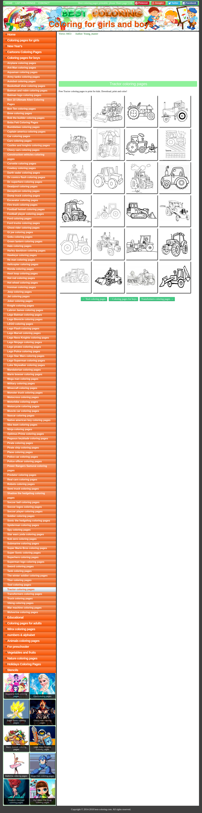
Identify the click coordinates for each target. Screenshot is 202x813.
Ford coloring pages (19, 218)
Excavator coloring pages (22, 200)
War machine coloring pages (24, 607)
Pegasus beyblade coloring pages (27, 438)
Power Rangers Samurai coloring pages (27, 468)
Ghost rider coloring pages (23, 227)
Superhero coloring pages (23, 557)
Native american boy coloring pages (28, 420)
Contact (44, 3)
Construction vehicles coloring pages (25, 156)
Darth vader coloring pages (23, 172)
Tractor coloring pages (20, 589)
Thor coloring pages (19, 580)
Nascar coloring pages (20, 415)
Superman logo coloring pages (25, 562)
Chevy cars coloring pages (23, 150)
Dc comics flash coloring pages (26, 177)
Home (8, 3)
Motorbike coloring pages (22, 401)
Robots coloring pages (21, 484)
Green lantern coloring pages (24, 241)
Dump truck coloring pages (23, 195)
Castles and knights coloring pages (28, 145)
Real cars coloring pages (22, 479)
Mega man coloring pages (22, 379)
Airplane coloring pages (21, 63)
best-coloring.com (103, 809)
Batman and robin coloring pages (27, 90)
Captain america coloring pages (26, 131)
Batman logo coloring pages (24, 95)
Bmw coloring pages (19, 113)
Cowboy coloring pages (21, 168)
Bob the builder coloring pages (26, 118)
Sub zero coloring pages (22, 539)
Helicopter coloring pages (22, 264)
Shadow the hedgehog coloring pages (26, 495)
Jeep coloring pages (19, 292)
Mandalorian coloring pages (24, 369)
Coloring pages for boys (23, 58)
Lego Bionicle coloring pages (24, 319)
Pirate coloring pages (20, 443)
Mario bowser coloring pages (24, 374)
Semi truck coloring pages (23, 488)
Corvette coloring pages (21, 163)
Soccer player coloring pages (24, 511)
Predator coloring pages (21, 475)
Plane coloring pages (20, 452)
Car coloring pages (18, 136)
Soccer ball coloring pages (23, 502)
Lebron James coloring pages (25, 310)
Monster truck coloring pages (25, 392)
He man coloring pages (21, 259)
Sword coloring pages (20, 566)
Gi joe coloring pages (20, 232)
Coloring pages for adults (24, 623)
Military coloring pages (21, 383)
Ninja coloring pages (19, 429)
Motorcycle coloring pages (23, 406)
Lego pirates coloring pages (24, 347)
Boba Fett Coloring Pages (22, 122)
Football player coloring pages (25, 214)
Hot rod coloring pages (21, 278)
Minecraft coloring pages (22, 388)
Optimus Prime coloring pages (25, 434)
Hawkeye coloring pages (22, 255)
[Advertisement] (128, 58)
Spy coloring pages (19, 529)
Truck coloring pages (20, 598)
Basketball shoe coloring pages (26, 86)
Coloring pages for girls (23, 40)
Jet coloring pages (18, 296)
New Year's (14, 46)
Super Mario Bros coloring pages (27, 548)
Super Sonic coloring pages (24, 552)
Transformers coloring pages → (157, 299)
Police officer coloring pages (24, 461)
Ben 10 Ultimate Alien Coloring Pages (25, 102)
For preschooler (18, 646)
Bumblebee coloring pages (23, 127)
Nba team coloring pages (22, 424)
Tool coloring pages (19, 584)
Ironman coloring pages (21, 287)
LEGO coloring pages (20, 324)
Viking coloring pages (20, 603)
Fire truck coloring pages (22, 204)
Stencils (12, 670)
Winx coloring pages (21, 629)
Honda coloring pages (20, 269)
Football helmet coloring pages (26, 209)
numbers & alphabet (21, 635)
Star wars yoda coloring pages (25, 534)
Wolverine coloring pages (22, 612)
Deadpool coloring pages (22, 186)
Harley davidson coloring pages (26, 250)
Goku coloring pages (19, 237)
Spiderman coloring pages (23, 525)
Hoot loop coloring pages (22, 273)
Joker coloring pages (20, 301)
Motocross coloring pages (23, 397)
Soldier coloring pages (20, 516)
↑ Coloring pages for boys (123, 299)
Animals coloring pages (23, 641)
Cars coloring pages (19, 141)
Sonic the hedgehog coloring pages (28, 520)
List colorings (25, 3)
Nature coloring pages (22, 658)
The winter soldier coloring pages (27, 575)
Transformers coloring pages (24, 594)
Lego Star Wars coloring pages (25, 356)
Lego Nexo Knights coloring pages (28, 337)
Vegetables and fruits (21, 652)
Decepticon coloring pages (23, 191)
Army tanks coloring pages (23, 77)
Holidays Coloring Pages (24, 664)
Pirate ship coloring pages (23, 447)
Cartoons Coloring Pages (24, 52)
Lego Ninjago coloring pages (24, 342)
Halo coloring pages (19, 246)
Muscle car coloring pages (23, 411)
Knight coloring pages (20, 305)
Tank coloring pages (19, 571)
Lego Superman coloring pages (26, 360)
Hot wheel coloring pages (22, 282)
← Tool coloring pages (94, 299)
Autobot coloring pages (21, 81)
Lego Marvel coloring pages (24, 333)
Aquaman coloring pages (22, 72)
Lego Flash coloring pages (23, 328)
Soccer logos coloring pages (24, 507)
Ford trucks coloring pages (23, 223)
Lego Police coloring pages (23, 351)
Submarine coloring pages (23, 543)
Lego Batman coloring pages (24, 314)
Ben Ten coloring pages (21, 108)
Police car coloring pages (22, 456)
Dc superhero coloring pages (24, 182)
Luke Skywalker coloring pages (26, 365)
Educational (15, 617)
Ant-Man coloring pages (21, 67)
